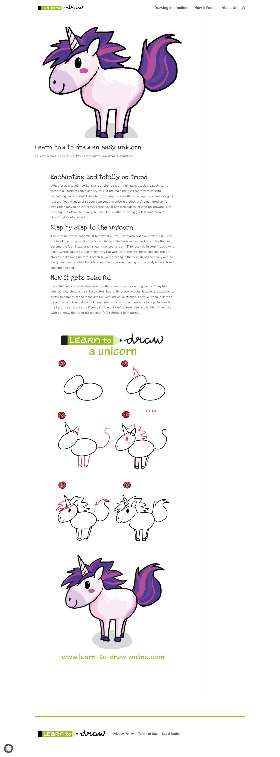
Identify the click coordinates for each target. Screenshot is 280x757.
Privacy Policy (123, 733)
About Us (229, 8)
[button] (8, 748)
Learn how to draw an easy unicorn (88, 147)
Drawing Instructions (171, 8)
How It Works (205, 8)
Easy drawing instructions (117, 156)
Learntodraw (46, 156)
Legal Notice (171, 733)
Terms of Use (148, 733)
